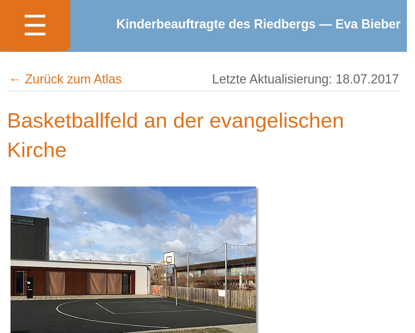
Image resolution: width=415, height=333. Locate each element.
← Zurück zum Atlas (65, 79)
